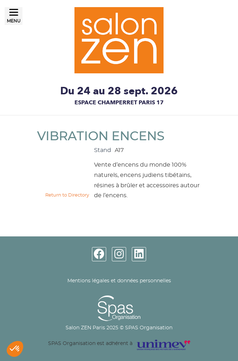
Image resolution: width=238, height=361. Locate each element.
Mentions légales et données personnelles (119, 280)
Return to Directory (67, 195)
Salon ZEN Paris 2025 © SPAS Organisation (119, 327)
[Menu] (13, 16)
